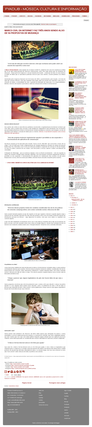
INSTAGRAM (47, 16)
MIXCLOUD (56, 16)
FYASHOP (14, 16)
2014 (71, 219)
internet (31, 376)
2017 (71, 213)
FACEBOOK (38, 16)
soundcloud (67, 418)
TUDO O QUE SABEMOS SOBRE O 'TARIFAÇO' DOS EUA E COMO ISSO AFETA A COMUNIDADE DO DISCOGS (77, 136)
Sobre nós (41, 390)
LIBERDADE (36, 376)
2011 (71, 223)
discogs (66, 401)
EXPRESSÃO (19, 376)
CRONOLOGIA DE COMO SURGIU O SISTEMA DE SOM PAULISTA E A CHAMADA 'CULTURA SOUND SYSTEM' (80, 124)
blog (40, 393)
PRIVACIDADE (76, 16)
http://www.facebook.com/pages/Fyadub (22, 365)
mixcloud (66, 415)
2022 (71, 207)
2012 (71, 221)
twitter (66, 410)
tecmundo (12, 378)
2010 (71, 225)
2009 (71, 227)
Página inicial (26, 383)
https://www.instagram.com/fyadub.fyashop (23, 368)
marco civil (42, 376)
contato (41, 400)
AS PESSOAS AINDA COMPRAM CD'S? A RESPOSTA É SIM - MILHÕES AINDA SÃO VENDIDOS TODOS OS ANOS (77, 110)
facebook (66, 404)
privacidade (42, 402)
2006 (71, 231)
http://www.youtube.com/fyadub (20, 367)
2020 (71, 211)
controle (13, 376)
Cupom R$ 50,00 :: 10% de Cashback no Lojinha (77, 200)
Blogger (57, 423)
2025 (71, 195)
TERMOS (84, 16)
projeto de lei (55, 376)
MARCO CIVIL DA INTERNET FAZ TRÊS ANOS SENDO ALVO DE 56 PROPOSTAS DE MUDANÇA (34, 31)
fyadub (66, 393)
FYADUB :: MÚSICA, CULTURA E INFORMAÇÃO (46, 9)
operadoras (49, 376)
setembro (74, 204)
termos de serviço (43, 404)
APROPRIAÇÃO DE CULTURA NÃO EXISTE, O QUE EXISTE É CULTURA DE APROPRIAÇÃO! (81, 171)
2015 (71, 217)
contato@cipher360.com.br (18, 400)
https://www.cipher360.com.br (15, 402)
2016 (71, 215)
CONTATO (22, 16)
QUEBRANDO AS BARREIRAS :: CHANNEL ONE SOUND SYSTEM (80, 147)
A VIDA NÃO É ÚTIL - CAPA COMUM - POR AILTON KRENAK (80, 160)
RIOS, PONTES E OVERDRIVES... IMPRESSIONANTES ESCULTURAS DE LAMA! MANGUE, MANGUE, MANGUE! (77, 96)
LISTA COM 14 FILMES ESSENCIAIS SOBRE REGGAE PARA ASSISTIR (80, 70)
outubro (74, 202)
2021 (71, 209)
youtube (66, 412)
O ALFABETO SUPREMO (80, 182)
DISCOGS (30, 16)
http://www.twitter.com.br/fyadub (19, 364)
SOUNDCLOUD (66, 16)
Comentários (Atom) (14, 386)
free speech (25, 376)
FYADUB (6, 16)
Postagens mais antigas (57, 383)
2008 (71, 229)
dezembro (74, 197)
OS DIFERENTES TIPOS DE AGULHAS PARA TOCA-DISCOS (81, 83)
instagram (66, 407)
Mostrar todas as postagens (48, 24)
